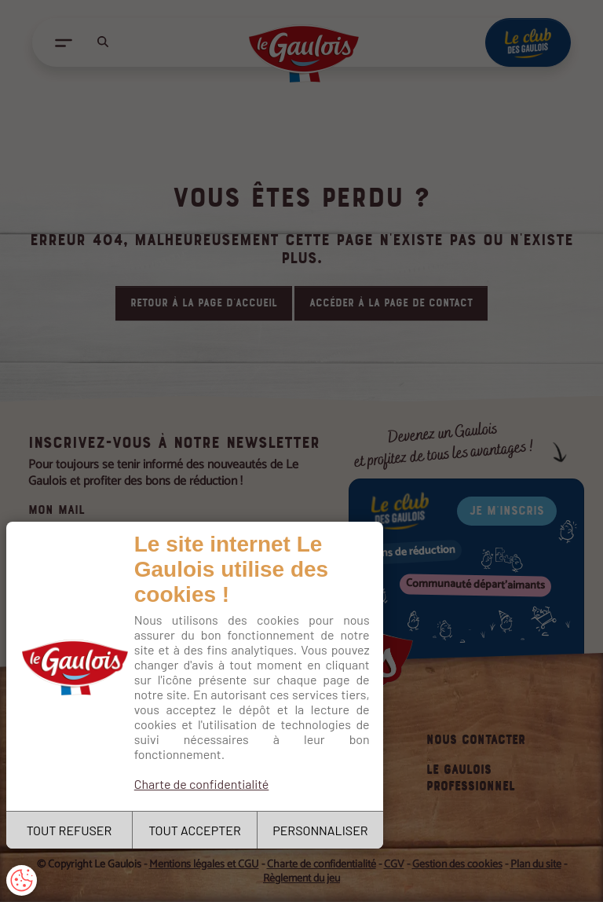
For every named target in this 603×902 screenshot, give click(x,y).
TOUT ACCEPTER (194, 830)
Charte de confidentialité (201, 783)
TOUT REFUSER (69, 830)
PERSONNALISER (319, 830)
